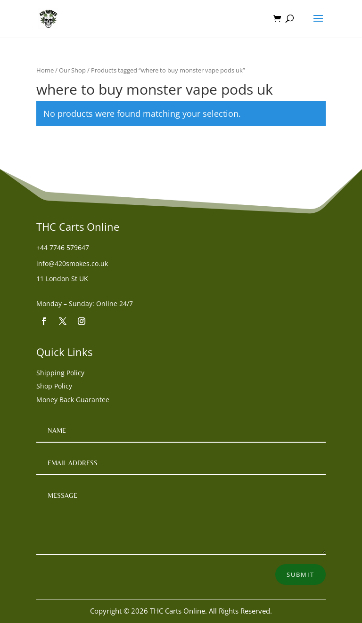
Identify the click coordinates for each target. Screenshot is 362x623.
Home (45, 70)
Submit (300, 574)
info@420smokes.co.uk (72, 263)
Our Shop (72, 70)
